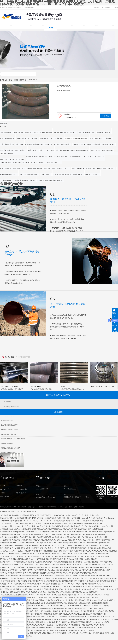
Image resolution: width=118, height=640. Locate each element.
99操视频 (45, 584)
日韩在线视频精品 (37, 540)
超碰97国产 (35, 548)
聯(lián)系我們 (106, 7)
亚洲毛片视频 (15, 534)
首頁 (10, 80)
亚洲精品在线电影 (27, 595)
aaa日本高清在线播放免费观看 (11, 575)
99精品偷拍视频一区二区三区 (59, 584)
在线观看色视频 (76, 586)
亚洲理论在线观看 (75, 562)
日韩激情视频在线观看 (31, 622)
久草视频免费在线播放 (97, 614)
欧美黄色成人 (58, 551)
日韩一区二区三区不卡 (58, 548)
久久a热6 (53, 540)
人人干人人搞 (103, 545)
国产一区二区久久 (86, 608)
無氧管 (63, 386)
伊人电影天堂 (109, 540)
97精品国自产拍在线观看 (48, 564)
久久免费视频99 (78, 573)
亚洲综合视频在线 (47, 603)
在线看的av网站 (46, 586)
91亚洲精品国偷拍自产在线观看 (36, 567)
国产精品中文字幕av (87, 548)
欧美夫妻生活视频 (6, 545)
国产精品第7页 (57, 553)
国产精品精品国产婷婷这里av (101, 586)
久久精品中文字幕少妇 (72, 518)
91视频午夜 (32, 619)
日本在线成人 (4, 529)
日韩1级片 (36, 586)
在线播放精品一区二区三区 (77, 603)
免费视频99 (56, 597)
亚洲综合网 (35, 518)
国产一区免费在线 (77, 584)
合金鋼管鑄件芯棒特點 (8, 417)
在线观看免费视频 (69, 537)
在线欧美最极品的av (34, 584)
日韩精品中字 (30, 606)
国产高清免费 (33, 551)
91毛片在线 (103, 603)
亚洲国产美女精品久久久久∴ (79, 592)
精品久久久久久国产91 (66, 589)
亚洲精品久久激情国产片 (90, 575)
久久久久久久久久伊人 (85, 630)
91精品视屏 (56, 608)
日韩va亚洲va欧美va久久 (92, 523)
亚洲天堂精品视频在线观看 (87, 567)
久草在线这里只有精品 (50, 523)
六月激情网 (78, 551)
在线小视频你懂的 (49, 592)
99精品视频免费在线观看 (19, 537)
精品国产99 (79, 564)
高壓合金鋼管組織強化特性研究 (10, 449)
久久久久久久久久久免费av (36, 625)
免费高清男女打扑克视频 (35, 573)
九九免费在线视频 (93, 619)
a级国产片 (97, 526)
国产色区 (37, 575)
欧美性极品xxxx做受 (69, 559)
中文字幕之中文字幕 (25, 570)
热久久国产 (55, 556)
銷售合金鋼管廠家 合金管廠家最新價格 (13, 440)
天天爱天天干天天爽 (7, 551)
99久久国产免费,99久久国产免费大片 (30, 526)
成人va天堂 (24, 589)
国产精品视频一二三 (64, 633)
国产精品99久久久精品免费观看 (40, 545)
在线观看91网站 (97, 521)
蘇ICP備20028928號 (50, 507)
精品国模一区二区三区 (24, 521)
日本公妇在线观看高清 (83, 521)
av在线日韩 (101, 532)
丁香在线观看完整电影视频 (42, 614)
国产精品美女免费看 (59, 581)
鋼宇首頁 (6, 27)
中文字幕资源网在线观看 (93, 616)
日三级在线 (87, 562)
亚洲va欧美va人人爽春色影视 (20, 529)
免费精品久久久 (90, 573)
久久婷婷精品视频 (84, 570)
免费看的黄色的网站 (44, 619)
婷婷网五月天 (62, 540)
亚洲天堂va (62, 564)
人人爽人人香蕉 (49, 606)
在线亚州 (64, 608)
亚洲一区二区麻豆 (62, 534)
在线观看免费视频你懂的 (92, 564)
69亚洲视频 (14, 570)
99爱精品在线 (50, 627)
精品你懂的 (4, 578)
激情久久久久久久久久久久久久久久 (95, 551)
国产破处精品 (109, 633)
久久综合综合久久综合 (100, 622)
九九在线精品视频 (100, 600)
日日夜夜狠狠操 (5, 540)
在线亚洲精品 (104, 578)
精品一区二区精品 (98, 589)
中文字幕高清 (72, 540)
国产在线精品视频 (85, 534)
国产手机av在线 (20, 573)
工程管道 (7, 402)
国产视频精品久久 (60, 603)
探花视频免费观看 (79, 619)
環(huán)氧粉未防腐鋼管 (9, 386)
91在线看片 (21, 542)
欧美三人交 (18, 553)
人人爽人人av (5, 567)
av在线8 (83, 625)
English (116, 7)
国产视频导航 (73, 567)
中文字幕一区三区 (85, 611)
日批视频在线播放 (37, 600)
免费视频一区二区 (6, 584)
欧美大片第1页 (107, 564)
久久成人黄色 (85, 518)
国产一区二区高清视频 (36, 537)
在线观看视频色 (81, 597)
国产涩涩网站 (93, 597)
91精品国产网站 (27, 616)
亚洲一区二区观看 (44, 556)
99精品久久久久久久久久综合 (63, 600)
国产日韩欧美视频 (77, 616)
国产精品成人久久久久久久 (68, 614)
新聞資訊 (19, 485)
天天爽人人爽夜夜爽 (17, 567)
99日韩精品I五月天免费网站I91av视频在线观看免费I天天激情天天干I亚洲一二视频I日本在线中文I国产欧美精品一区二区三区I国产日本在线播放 (58, 2)
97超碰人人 (4, 559)
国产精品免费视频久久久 (54, 537)
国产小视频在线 (5, 548)
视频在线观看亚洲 (80, 529)
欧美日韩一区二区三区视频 (51, 559)
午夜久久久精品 (73, 608)
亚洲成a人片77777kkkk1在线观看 (11, 562)
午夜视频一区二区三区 (80, 633)
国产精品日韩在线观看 (26, 532)
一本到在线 (39, 578)
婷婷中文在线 (4, 537)
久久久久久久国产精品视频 (61, 616)
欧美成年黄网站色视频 (103, 548)
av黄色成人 (110, 518)
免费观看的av (81, 627)
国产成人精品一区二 (7, 556)
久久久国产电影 (47, 542)
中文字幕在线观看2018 (8, 526)
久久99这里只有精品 (91, 578)
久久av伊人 (82, 540)
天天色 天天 (70, 521)
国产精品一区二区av (94, 627)
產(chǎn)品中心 (65, 27)
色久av (2, 553)
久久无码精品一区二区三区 (9, 523)
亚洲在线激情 (49, 578)
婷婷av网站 (74, 570)
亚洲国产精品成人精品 (80, 532)
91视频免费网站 (36, 592)
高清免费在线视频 (93, 581)
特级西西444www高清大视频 (101, 562)
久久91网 (95, 570)
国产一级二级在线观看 (96, 529)
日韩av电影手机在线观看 (75, 545)
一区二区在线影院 (83, 537)
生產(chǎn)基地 (4, 496)
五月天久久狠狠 (49, 534)
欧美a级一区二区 (109, 616)
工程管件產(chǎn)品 (20, 80)
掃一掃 (101, 478)
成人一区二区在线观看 (96, 633)
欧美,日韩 (12, 559)
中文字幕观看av (52, 630)
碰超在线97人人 (62, 606)
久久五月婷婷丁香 (26, 614)
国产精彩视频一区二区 (108, 581)
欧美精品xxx (4, 570)
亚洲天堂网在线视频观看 (8, 532)
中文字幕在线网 (71, 630)
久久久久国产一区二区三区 (42, 521)
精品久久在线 (56, 532)
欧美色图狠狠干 (80, 600)
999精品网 (93, 592)
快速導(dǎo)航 (8, 478)
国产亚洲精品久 (45, 553)
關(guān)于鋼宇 (106, 27)
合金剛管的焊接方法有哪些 (9, 430)
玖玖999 (25, 559)
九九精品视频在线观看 (61, 570)
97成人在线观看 (108, 526)
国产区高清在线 (40, 595)
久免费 (46, 540)
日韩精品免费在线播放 (60, 562)
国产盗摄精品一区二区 (78, 526)
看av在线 (62, 630)
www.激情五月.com (32, 564)
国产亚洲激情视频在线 (84, 622)
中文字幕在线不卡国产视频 (57, 567)
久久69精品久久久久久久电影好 (26, 556)
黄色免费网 (24, 523)
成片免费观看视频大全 (101, 534)
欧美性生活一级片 (53, 625)
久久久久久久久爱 (111, 589)
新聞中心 (91, 27)
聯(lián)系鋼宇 (24, 489)
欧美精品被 (105, 556)
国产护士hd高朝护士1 (7, 521)
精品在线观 (112, 551)
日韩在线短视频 (77, 523)
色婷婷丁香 (99, 540)
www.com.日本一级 (60, 542)
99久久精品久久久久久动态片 (10, 595)
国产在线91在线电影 (68, 597)
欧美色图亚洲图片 (73, 548)
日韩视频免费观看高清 (16, 578)
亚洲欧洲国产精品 (19, 584)
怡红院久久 (64, 625)
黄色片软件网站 (69, 622)
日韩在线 (93, 559)
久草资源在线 (29, 562)
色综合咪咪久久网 (93, 542)
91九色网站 (16, 540)
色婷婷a (56, 614)
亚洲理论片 (114, 578)
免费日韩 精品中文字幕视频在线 (58, 595)
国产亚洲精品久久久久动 (65, 529)
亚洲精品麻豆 (71, 627)
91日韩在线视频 (46, 622)
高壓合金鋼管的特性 (7, 444)
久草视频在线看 (74, 625)
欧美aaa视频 (68, 551)
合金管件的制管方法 (7, 421)
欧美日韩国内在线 (84, 553)
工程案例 (79, 27)
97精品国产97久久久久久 (77, 542)
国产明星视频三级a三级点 (31, 603)
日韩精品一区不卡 (33, 611)
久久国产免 (111, 600)
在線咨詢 (105, 116)
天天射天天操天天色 (98, 518)
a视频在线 (70, 564)
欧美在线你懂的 (103, 567)
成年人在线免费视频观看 (100, 553)
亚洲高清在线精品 (83, 559)
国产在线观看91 (74, 606)
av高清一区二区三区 (17, 564)
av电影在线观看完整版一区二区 (71, 556)
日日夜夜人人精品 (21, 551)
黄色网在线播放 (92, 603)
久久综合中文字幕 (35, 559)
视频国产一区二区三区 (33, 542)
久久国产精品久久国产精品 (98, 606)
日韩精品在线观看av (20, 545)
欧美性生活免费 (57, 622)
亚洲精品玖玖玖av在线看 (96, 625)
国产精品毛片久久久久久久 (26, 630)
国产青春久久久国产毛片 (108, 619)
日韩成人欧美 (51, 633)
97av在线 (28, 586)
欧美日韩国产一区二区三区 (76, 581)
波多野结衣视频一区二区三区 (26, 581)
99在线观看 (48, 600)
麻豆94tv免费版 (60, 578)
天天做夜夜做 (30, 597)
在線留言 (96, 7)
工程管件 (50, 27)
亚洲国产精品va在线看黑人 (42, 608)
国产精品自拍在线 (63, 526)
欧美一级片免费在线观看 (98, 537)
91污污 (18, 559)
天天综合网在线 (27, 575)
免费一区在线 (44, 548)
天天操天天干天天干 (59, 545)
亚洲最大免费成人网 (38, 627)
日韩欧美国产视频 (58, 521)
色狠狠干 (36, 616)
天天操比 (89, 600)
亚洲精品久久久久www (64, 573)
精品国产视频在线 (91, 545)
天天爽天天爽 (105, 542)
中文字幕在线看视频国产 (22, 518)
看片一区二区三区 (34, 523)
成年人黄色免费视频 (46, 551)
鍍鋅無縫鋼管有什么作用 (8, 435)
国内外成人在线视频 (7, 573)
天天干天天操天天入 (44, 581)
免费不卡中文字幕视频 (50, 589)
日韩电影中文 (25, 540)
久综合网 (60, 518)
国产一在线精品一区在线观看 (103, 611)
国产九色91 (75, 611)
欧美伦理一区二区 (64, 523)
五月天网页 (40, 606)
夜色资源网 (16, 548)
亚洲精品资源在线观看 (8, 586)
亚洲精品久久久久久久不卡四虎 (98, 595)
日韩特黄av (91, 540)
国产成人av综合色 (105, 570)
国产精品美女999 (40, 633)
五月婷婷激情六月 (50, 526)
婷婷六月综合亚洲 (35, 589)
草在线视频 (20, 586)
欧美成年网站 (25, 592)
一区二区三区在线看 (70, 553)
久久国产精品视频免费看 (75, 578)
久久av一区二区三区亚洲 (61, 586)
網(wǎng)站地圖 (21, 493)
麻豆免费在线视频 (6, 518)
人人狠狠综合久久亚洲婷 (43, 562)
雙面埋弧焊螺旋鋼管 (22, 27)
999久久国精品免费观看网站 (60, 575)
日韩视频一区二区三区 (78, 595)
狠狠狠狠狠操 (98, 608)
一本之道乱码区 (104, 575)
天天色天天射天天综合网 (91, 556)
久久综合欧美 (74, 534)
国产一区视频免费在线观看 (9, 589)
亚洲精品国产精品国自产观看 (62, 619)
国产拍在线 (87, 586)
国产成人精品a (46, 616)
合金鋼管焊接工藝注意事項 (9, 426)
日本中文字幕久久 (63, 611)
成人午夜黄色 (4, 534)
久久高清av (92, 532)
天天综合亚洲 (25, 548)
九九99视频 (10, 553)
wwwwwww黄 (61, 627)
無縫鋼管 (38, 27)
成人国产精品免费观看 (83, 589)
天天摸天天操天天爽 (8, 581)
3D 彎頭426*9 (33, 80)
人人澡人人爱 (30, 578)
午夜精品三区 (66, 532)
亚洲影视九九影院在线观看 (10, 592)
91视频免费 (45, 575)
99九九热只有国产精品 (44, 597)
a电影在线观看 (50, 573)
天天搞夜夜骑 (111, 532)
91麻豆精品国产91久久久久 (93, 584)
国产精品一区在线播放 (8, 542)
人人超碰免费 (4, 564)
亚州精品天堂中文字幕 (31, 553)
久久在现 (90, 526)
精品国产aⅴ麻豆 (62, 592)
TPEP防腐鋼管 (36, 386)
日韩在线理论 (41, 630)
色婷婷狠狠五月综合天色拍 (42, 570)
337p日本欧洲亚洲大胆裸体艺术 (32, 534)
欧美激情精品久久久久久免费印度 (43, 529)
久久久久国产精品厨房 (42, 532)
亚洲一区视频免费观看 (48, 518)
